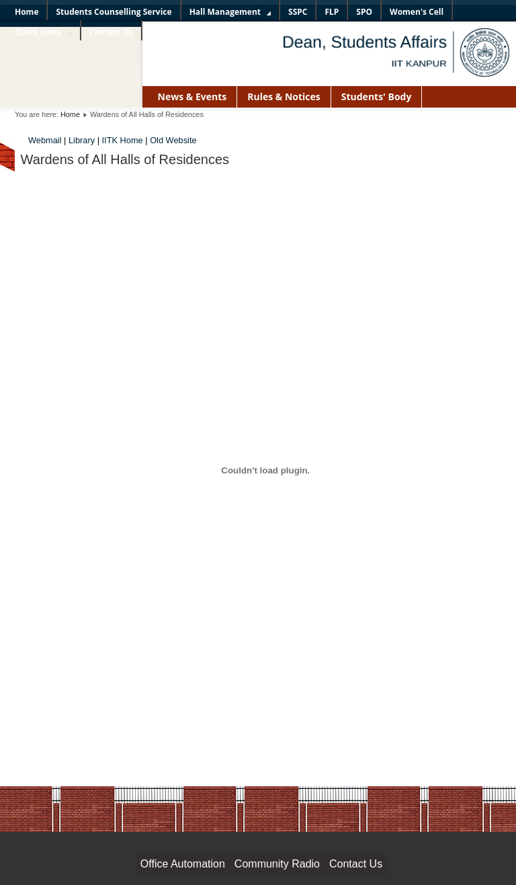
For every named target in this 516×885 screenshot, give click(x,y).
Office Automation (182, 864)
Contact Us (355, 864)
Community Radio (277, 864)
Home (70, 114)
